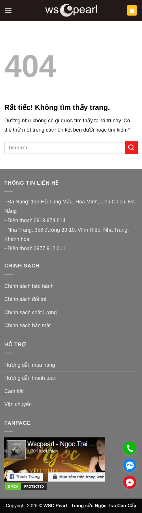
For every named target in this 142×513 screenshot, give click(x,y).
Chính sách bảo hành (29, 286)
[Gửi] (131, 147)
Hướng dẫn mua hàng (29, 365)
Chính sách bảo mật (27, 325)
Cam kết (14, 391)
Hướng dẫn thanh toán (30, 378)
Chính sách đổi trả (25, 299)
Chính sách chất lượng (30, 312)
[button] (8, 10)
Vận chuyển (18, 404)
